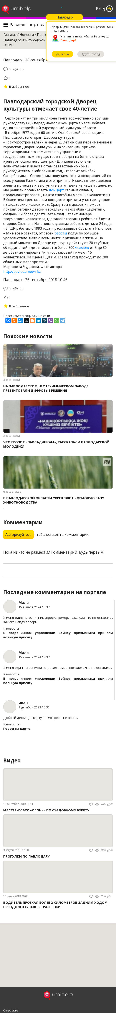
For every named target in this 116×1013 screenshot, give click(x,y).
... (58, 391)
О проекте (10, 1010)
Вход (100, 8)
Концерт (56, 190)
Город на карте (16, 728)
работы (61, 233)
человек (82, 247)
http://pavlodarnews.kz (22, 271)
